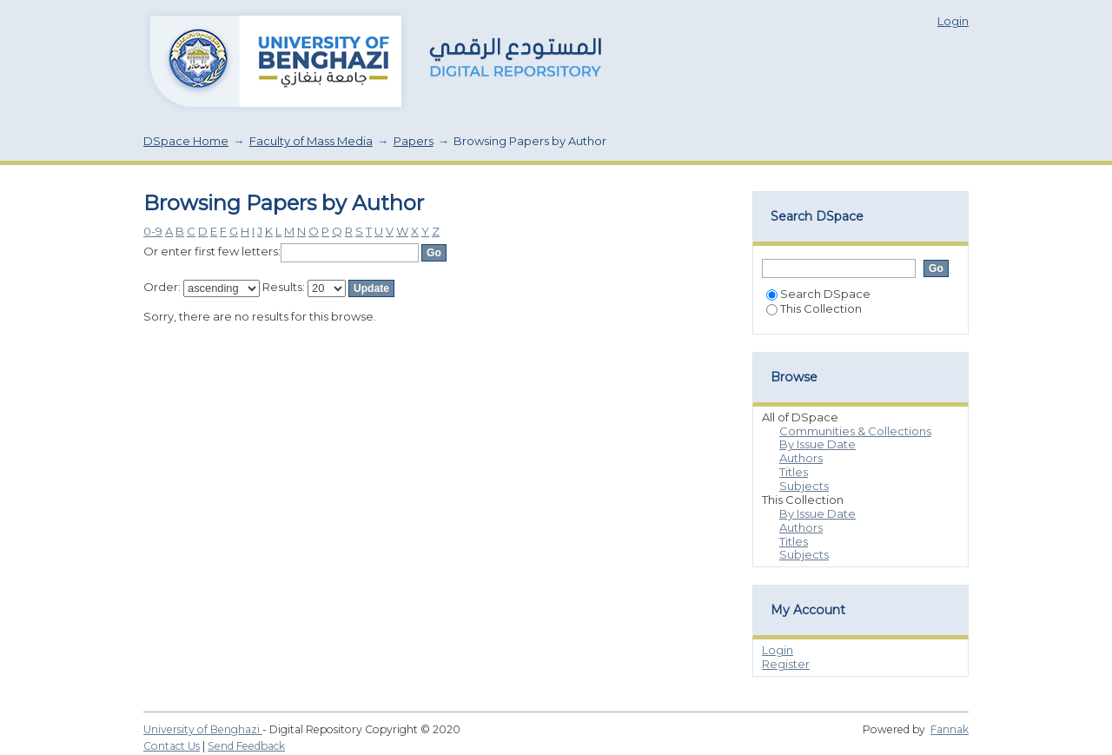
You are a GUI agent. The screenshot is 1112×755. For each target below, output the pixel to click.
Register (786, 664)
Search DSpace (818, 294)
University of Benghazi (202, 729)
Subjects (804, 486)
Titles (793, 472)
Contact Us (171, 745)
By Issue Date (817, 444)
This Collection (814, 308)
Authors (801, 458)
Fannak (949, 729)
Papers (414, 141)
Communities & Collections (855, 431)
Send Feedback (246, 745)
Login (953, 21)
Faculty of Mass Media (311, 141)
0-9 (152, 231)
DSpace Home (185, 141)
